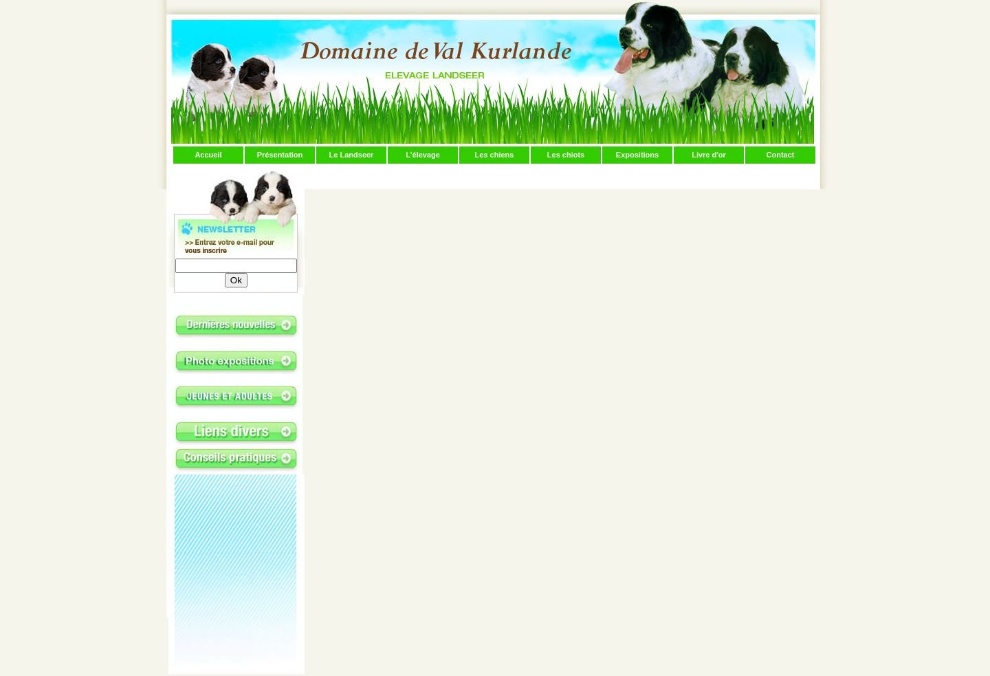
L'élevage (423, 155)
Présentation (280, 155)
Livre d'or (709, 155)
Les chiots (565, 155)
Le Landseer (351, 155)
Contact (781, 155)
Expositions (637, 155)
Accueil (208, 155)
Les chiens (494, 155)
